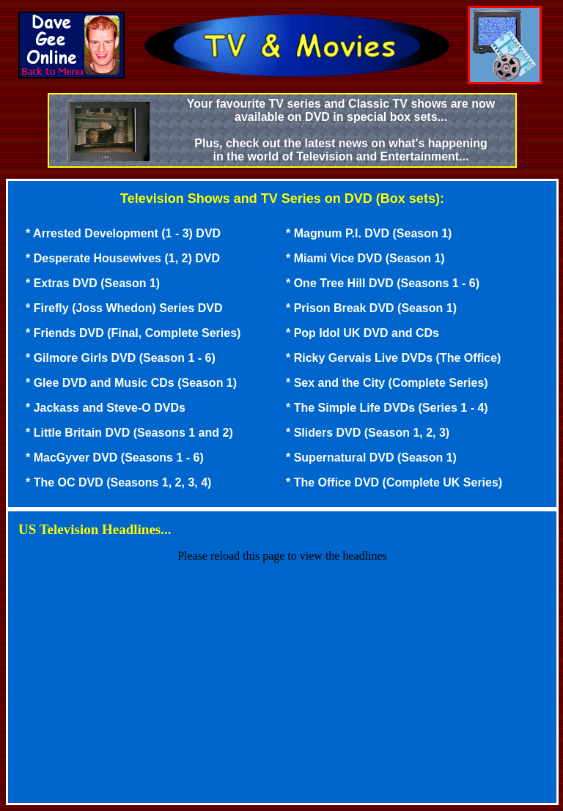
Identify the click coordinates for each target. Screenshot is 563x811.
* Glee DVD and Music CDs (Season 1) (131, 383)
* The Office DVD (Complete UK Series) (394, 482)
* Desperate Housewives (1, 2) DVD (123, 258)
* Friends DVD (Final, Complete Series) (133, 333)
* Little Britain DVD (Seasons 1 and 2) (129, 432)
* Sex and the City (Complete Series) (387, 383)
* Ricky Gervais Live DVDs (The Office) (393, 358)
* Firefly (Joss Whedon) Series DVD (124, 308)
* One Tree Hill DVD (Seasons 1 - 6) (382, 283)
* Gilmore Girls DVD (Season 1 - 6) (121, 358)
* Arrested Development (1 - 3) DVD (123, 233)
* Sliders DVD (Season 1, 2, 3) (367, 432)
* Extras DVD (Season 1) (93, 283)
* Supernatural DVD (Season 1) (371, 457)
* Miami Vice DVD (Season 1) (365, 258)
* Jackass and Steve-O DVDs (105, 407)
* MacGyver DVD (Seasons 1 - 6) (115, 457)
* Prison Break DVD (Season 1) (371, 308)
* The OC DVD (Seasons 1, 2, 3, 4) (118, 482)
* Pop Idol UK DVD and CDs (362, 333)
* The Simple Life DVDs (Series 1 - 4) (387, 407)
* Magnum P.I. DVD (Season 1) (369, 233)
